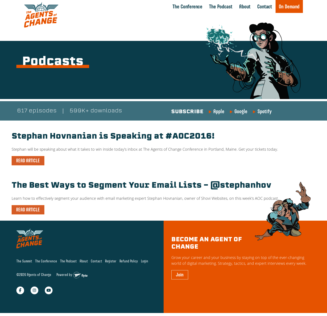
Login (144, 261)
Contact (264, 6)
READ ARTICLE (28, 160)
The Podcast (220, 6)
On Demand (289, 6)
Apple (218, 111)
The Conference (187, 6)
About (245, 6)
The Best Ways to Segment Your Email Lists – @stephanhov (141, 186)
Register (110, 261)
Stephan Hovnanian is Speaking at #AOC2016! (113, 137)
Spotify (264, 111)
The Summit (24, 261)
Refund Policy (128, 261)
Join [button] (180, 274)
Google (240, 111)
